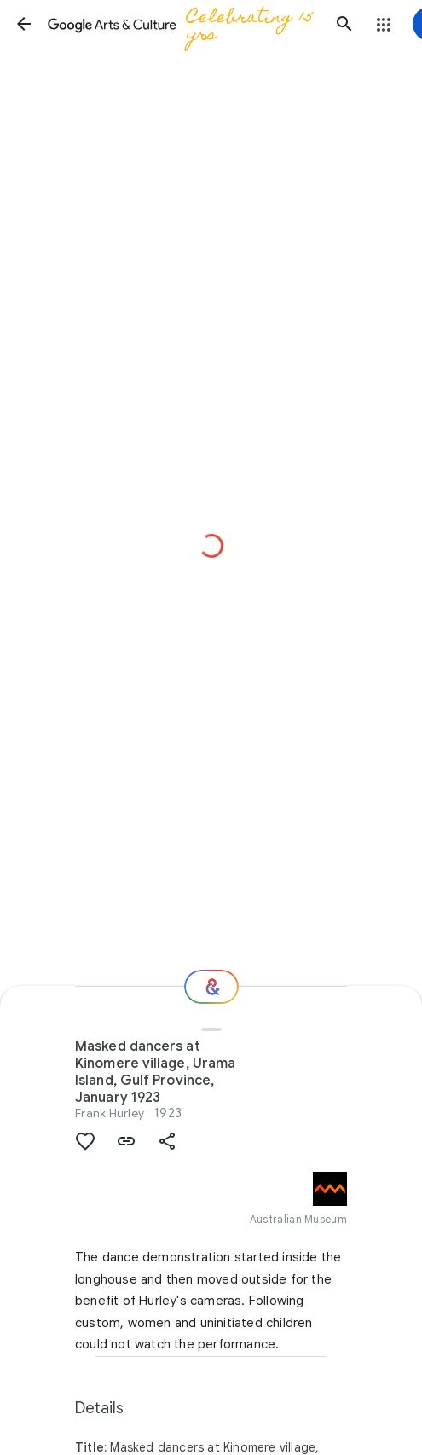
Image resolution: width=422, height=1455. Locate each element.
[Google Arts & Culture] (184, 24)
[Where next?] (211, 987)
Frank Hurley (109, 1113)
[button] (23, 23)
